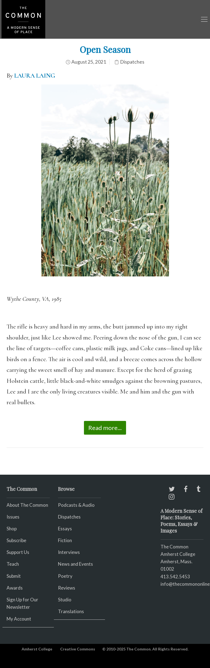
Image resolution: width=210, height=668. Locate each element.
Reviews (66, 588)
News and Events (75, 564)
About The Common (27, 505)
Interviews (69, 552)
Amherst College (37, 649)
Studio (64, 599)
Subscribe (16, 540)
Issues (13, 517)
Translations (71, 611)
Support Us (18, 552)
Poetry (65, 576)
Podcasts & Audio (76, 505)
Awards (15, 588)
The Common (174, 547)
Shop (12, 528)
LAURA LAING (34, 76)
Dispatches (132, 62)
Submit (14, 576)
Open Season (105, 49)
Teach (13, 564)
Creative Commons (77, 649)
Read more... (105, 427)
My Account (19, 619)
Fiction (65, 540)
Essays (65, 528)
